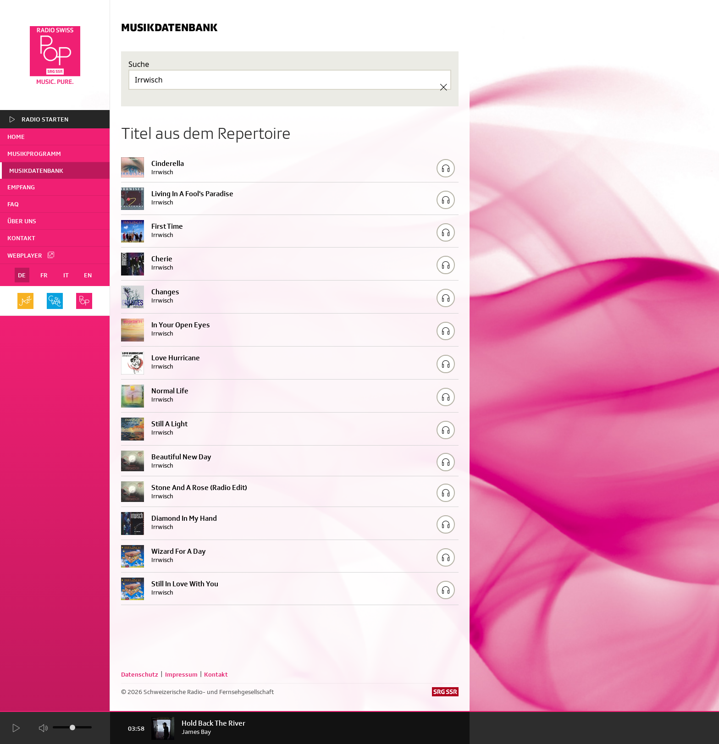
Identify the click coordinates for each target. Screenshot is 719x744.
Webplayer (31, 254)
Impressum (181, 674)
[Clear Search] (443, 87)
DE (22, 275)
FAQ (13, 204)
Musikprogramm (34, 153)
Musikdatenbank (36, 170)
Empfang (21, 187)
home (16, 136)
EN (88, 275)
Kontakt (21, 238)
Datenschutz (139, 674)
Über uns (21, 221)
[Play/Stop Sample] (445, 168)
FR (44, 275)
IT (66, 275)
